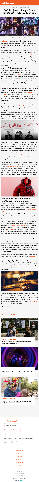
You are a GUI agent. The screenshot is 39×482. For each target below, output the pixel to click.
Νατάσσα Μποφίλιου (13, 166)
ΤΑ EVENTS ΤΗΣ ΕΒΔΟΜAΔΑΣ (9, 339)
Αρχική (11, 7)
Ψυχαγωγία (15, 7)
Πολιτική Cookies (19, 475)
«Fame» (19, 74)
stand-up (9, 86)
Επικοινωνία (19, 462)
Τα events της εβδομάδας (23, 7)
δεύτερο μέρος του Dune (18, 225)
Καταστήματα (19, 465)
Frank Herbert (11, 229)
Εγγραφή (13, 429)
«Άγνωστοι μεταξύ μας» (27, 241)
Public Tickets (33, 301)
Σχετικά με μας (19, 459)
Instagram (16, 442)
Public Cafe (20, 453)
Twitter (10, 442)
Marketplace (19, 450)
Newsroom (19, 456)
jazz (15, 205)
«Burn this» (21, 106)
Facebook (6, 442)
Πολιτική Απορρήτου (19, 473)
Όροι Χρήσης (20, 471)
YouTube (13, 442)
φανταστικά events (27, 54)
